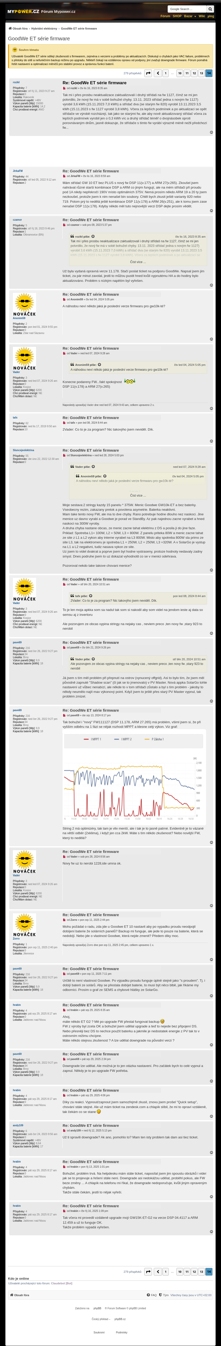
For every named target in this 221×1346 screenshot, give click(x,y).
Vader (16, 372)
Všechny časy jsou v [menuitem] (191, 1295)
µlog (211, 16)
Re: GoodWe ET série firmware (94, 82)
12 (194, 73)
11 (187, 73)
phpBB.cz (120, 1319)
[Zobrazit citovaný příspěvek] (93, 236)
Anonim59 (19, 318)
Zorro (16, 938)
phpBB (97, 1308)
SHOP (177, 16)
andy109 (18, 1125)
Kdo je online (18, 1278)
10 (179, 73)
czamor (17, 219)
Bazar (188, 16)
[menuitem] (52, 28)
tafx (15, 417)
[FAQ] (151, 1295)
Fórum (165, 16)
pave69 (17, 642)
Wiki (202, 16)
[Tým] (163, 1295)
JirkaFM (18, 171)
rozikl (16, 82)
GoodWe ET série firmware (39, 38)
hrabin (17, 1005)
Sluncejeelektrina (23, 450)
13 (201, 73)
